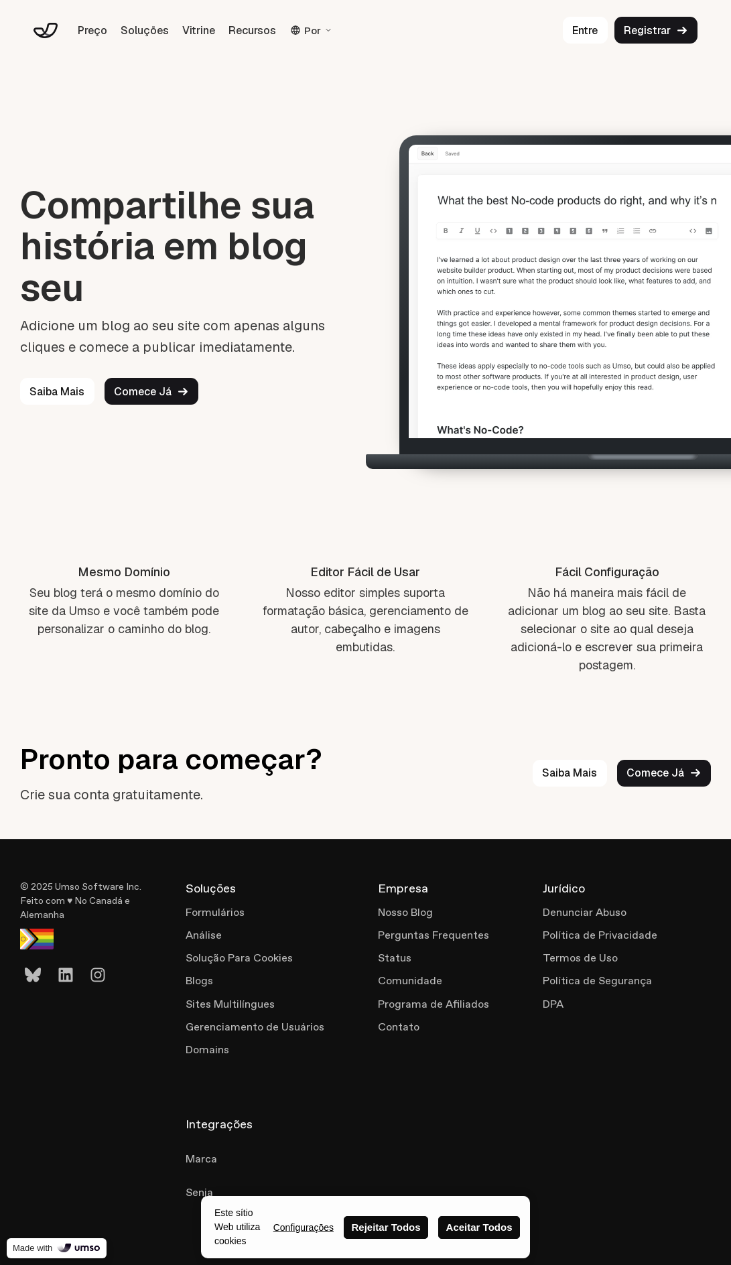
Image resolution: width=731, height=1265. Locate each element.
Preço (92, 30)
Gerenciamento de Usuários (255, 1026)
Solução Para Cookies (239, 957)
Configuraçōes (303, 1227)
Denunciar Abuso (584, 912)
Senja (199, 1192)
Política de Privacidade (600, 935)
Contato (398, 1026)
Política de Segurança (597, 980)
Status (394, 957)
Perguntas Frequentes (433, 935)
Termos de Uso (580, 957)
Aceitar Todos (479, 1227)
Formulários (215, 912)
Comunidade (410, 980)
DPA (553, 1004)
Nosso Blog (405, 912)
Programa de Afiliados (433, 1004)
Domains (207, 1049)
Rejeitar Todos (385, 1227)
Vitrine (198, 30)
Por (311, 30)
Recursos (252, 30)
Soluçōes (145, 30)
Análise (204, 935)
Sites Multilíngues (230, 1004)
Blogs (199, 980)
